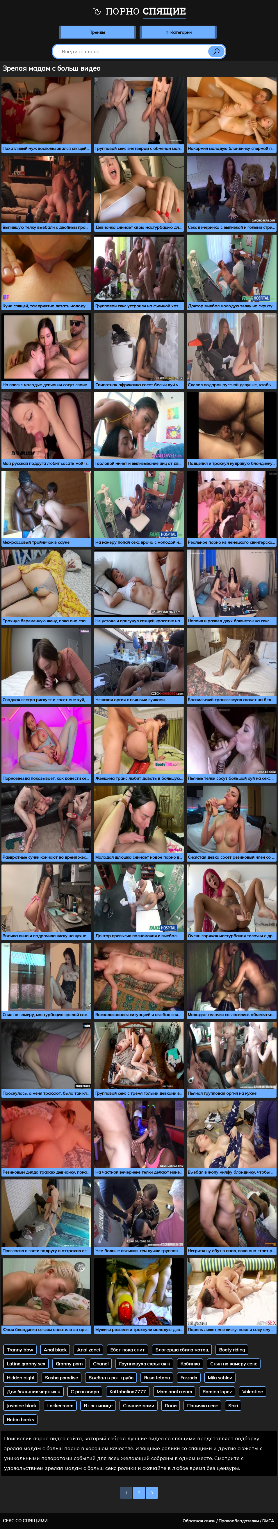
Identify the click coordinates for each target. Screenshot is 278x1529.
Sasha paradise (61, 1378)
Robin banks (20, 1419)
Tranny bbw (20, 1350)
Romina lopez (217, 1392)
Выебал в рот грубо (110, 1378)
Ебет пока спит (127, 1350)
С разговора (85, 1392)
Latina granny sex (26, 1364)
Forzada (188, 1378)
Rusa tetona (157, 1378)
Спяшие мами (138, 1405)
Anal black (55, 1350)
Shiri (233, 1405)
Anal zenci (88, 1350)
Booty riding (232, 1350)
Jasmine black (22, 1405)
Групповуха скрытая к (144, 1364)
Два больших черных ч (33, 1392)
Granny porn (69, 1364)
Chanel (100, 1364)
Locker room (60, 1405)
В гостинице (98, 1405)
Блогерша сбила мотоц (181, 1350)
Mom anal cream (174, 1392)
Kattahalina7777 (127, 1392)
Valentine (252, 1392)
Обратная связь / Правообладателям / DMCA (228, 1520)
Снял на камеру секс (233, 1364)
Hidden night (21, 1378)
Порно (139, 12)
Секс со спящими (25, 1520)
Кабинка (190, 1364)
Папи (171, 1405)
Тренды (97, 32)
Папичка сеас (202, 1405)
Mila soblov (220, 1378)
